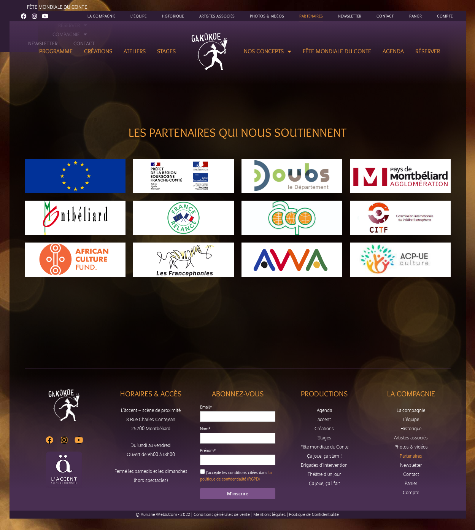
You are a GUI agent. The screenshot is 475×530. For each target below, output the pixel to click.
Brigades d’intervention (324, 465)
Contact (385, 16)
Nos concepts (267, 51)
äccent (324, 419)
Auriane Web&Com (159, 514)
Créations (98, 51)
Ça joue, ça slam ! (324, 456)
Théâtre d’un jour (324, 474)
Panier (415, 16)
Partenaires (311, 16)
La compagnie (101, 16)
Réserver (427, 51)
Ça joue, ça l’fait (324, 483)
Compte (445, 16)
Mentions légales (269, 514)
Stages (166, 51)
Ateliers (135, 51)
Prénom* (208, 450)
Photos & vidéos (267, 16)
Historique (173, 16)
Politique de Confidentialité (314, 514)
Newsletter (349, 16)
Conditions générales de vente (222, 514)
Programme (56, 51)
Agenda (393, 51)
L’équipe (138, 16)
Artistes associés (217, 16)
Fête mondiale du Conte (337, 51)
